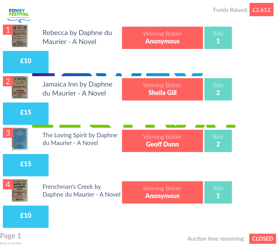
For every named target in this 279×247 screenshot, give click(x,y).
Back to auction (11, 243)
